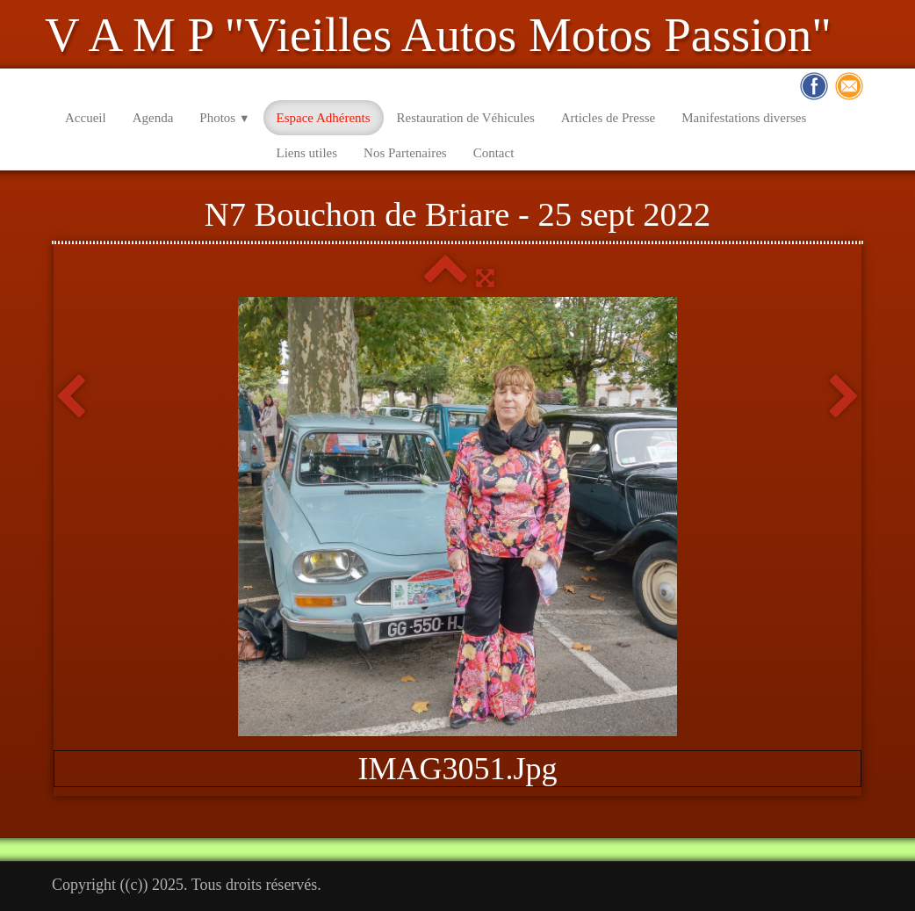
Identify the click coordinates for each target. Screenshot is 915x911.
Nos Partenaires (405, 153)
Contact (494, 153)
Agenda (153, 118)
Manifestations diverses (743, 118)
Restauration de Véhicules (466, 118)
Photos (224, 118)
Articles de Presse (608, 118)
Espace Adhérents (324, 118)
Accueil (85, 118)
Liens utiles (307, 153)
